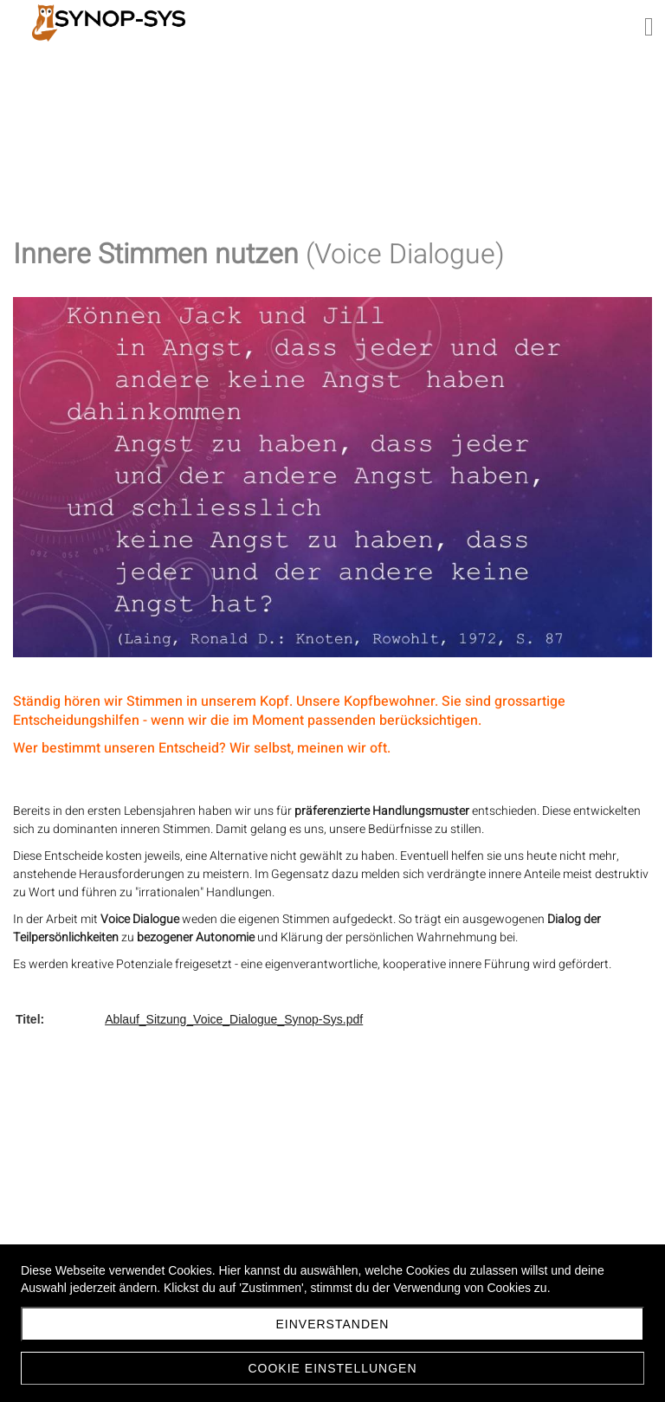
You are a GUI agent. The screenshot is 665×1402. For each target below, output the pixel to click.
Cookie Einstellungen (332, 1368)
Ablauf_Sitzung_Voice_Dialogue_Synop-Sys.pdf (234, 1019)
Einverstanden (333, 1324)
